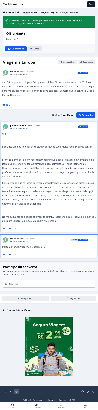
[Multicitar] (4, 228)
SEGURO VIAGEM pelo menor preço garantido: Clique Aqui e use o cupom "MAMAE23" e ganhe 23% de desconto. (44, 22)
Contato (51, 400)
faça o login (83, 270)
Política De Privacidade (33, 400)
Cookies (62, 400)
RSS (72, 400)
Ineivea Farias (17, 71)
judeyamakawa (18, 125)
